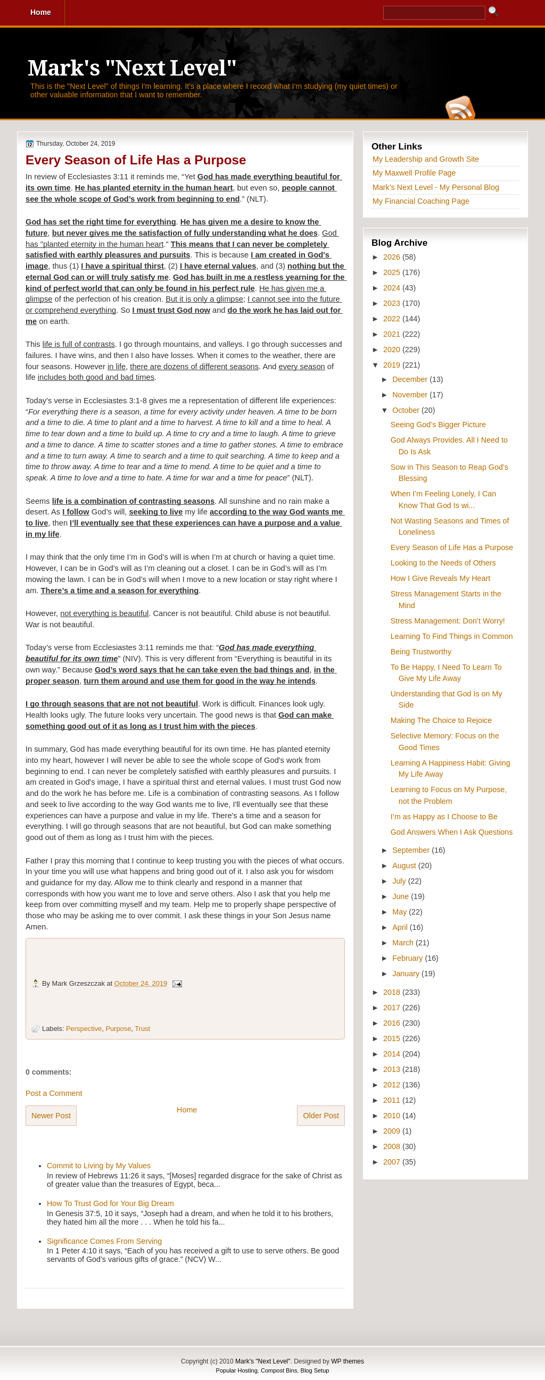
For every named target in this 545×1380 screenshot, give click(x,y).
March (404, 942)
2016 (392, 1023)
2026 (392, 257)
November (411, 394)
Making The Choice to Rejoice (441, 720)
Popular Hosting (237, 1370)
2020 (392, 349)
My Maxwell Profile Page (414, 173)
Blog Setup (315, 1370)
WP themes (347, 1361)
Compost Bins (279, 1370)
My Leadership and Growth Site (426, 159)
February (408, 958)
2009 (392, 1131)
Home (187, 1109)
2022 (392, 318)
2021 (392, 334)
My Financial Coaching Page (421, 201)
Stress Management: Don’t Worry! (448, 621)
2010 (392, 1115)
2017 (392, 1007)
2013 (392, 1069)
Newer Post (51, 1115)
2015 (392, 1038)
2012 (392, 1084)
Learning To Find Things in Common (452, 636)
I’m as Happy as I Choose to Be (444, 816)
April (401, 927)
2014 (392, 1054)
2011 (392, 1100)
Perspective (84, 1029)
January (407, 973)
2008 (392, 1146)
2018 (392, 992)
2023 (392, 303)
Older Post (321, 1115)
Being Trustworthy (421, 651)
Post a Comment (54, 1093)
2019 (392, 365)
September (412, 850)
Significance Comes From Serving (104, 1241)
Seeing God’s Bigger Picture (438, 424)
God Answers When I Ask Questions (452, 832)
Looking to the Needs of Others (443, 563)
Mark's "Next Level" (132, 68)
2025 (392, 272)
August (405, 865)
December (411, 379)
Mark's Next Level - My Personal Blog (436, 187)
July (400, 881)
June (401, 896)
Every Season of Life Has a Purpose (136, 160)
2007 (392, 1162)
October (407, 410)
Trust (142, 1029)
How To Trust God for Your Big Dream (110, 1203)
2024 (392, 288)
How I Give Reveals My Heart (441, 578)
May (400, 912)
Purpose (118, 1029)
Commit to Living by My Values (99, 1165)
